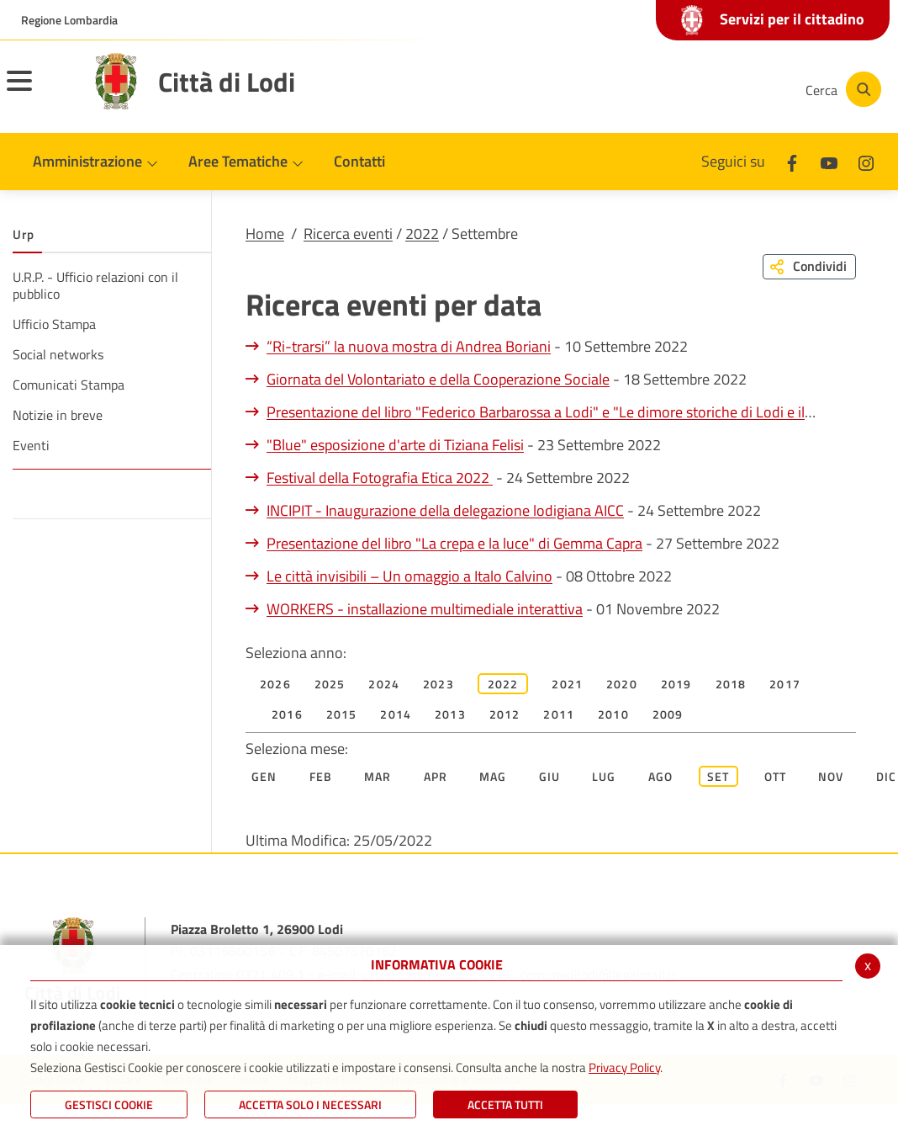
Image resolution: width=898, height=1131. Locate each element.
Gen (264, 776)
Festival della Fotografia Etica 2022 (380, 477)
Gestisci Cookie (109, 1104)
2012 (504, 714)
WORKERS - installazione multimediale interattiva (425, 608)
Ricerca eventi (348, 233)
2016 (287, 714)
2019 (676, 684)
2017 (784, 684)
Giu (550, 776)
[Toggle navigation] (40, 91)
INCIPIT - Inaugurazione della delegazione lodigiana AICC (445, 510)
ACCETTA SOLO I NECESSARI (310, 1104)
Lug (604, 776)
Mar (378, 776)
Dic (886, 776)
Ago (661, 776)
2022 (422, 233)
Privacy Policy (624, 1067)
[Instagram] (725, 89)
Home (265, 233)
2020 (621, 684)
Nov (831, 776)
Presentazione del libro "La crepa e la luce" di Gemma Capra (454, 543)
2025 (330, 684)
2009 (668, 714)
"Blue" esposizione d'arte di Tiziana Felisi (395, 444)
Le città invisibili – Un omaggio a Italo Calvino (409, 576)
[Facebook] (624, 89)
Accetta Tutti (505, 1104)
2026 (275, 684)
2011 (558, 714)
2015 (341, 714)
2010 (613, 714)
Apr (436, 776)
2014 (395, 714)
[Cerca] (840, 89)
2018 (731, 684)
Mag (493, 776)
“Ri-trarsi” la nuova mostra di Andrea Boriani (409, 346)
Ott (775, 776)
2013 (450, 714)
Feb (321, 776)
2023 (438, 684)
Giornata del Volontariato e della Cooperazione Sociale (438, 379)
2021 (567, 684)
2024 (383, 684)
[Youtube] (674, 89)
